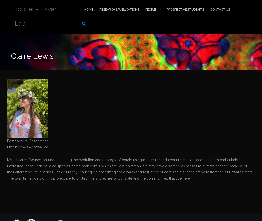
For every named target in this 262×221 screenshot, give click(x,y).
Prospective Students (185, 9)
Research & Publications (119, 9)
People (150, 9)
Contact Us (220, 9)
